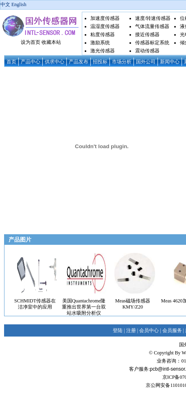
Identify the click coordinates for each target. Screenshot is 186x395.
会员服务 (172, 330)
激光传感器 (102, 51)
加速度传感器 (105, 18)
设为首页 (30, 42)
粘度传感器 (102, 34)
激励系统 (100, 42)
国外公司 (145, 62)
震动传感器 (147, 51)
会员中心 (149, 330)
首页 (11, 62)
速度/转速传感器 (153, 18)
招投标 (100, 62)
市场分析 (121, 62)
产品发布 (78, 62)
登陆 (118, 330)
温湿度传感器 (105, 26)
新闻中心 (169, 62)
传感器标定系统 (152, 42)
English (18, 4)
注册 (131, 330)
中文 (5, 4)
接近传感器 (147, 34)
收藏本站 (51, 42)
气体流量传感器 (152, 26)
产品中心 (30, 62)
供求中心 (54, 62)
